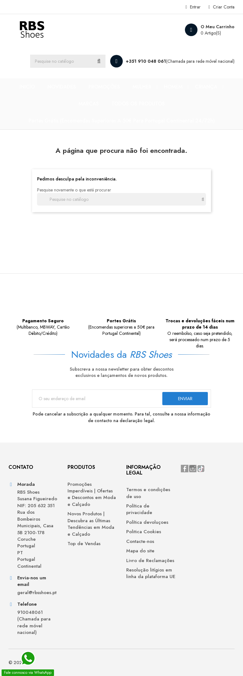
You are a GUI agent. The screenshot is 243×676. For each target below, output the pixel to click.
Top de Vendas (84, 543)
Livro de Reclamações (150, 560)
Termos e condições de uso (148, 493)
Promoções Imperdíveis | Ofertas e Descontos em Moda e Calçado (92, 494)
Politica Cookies (143, 531)
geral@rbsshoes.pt (37, 592)
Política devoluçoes (147, 522)
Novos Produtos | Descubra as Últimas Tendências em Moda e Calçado (91, 524)
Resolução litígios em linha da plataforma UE (151, 573)
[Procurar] (67, 61)
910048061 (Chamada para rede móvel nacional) (34, 622)
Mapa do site (140, 551)
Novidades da (121, 354)
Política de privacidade (139, 509)
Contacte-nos (140, 541)
